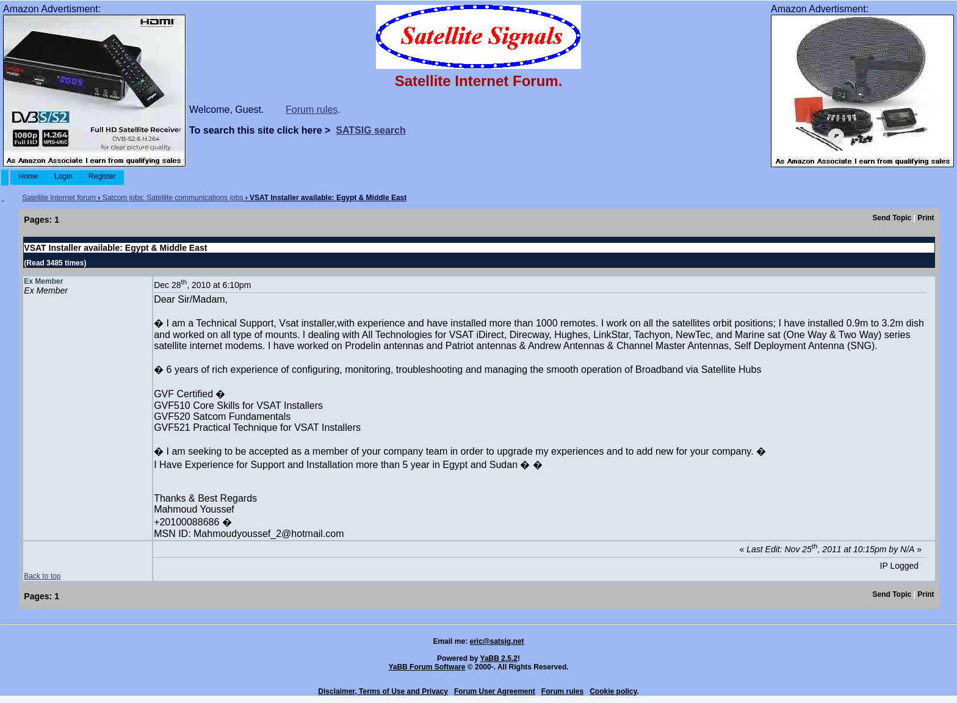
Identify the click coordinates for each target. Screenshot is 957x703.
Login (63, 176)
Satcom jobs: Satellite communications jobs (173, 197)
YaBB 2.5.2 (499, 658)
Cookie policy (613, 691)
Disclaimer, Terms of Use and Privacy (383, 691)
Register (102, 176)
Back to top (42, 576)
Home (28, 176)
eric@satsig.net (496, 641)
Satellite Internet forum (59, 197)
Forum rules (312, 109)
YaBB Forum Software (426, 667)
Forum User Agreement (494, 691)
